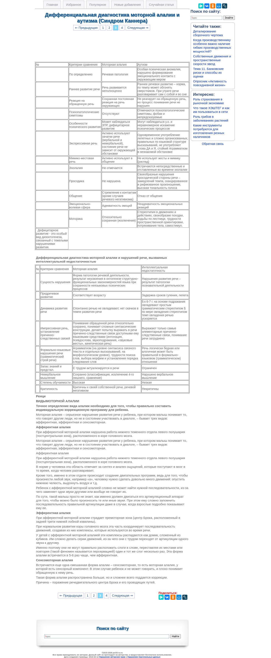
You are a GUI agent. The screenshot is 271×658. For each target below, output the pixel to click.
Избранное (73, 4)
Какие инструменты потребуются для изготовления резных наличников (208, 131)
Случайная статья (161, 4)
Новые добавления (127, 4)
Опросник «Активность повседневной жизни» (210, 83)
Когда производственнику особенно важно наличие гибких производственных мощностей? (212, 45)
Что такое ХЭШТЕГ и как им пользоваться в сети (211, 110)
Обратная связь (213, 143)
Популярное (97, 4)
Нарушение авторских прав (112, 657)
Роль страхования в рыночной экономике (208, 101)
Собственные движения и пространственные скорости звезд (212, 60)
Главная (52, 4)
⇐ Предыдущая (86, 27)
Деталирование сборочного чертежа (208, 33)
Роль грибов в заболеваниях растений (210, 118)
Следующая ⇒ (137, 27)
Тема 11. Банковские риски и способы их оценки (208, 72)
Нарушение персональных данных (143, 657)
